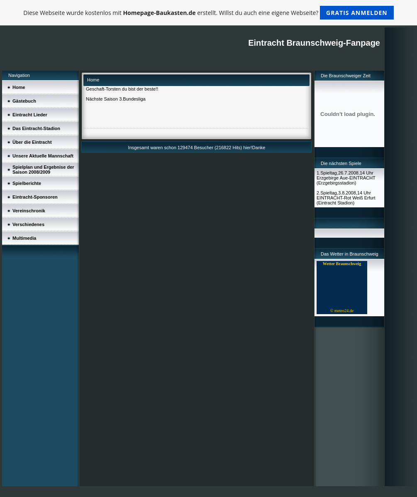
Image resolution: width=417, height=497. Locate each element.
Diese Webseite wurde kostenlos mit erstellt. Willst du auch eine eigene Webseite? (208, 13)
